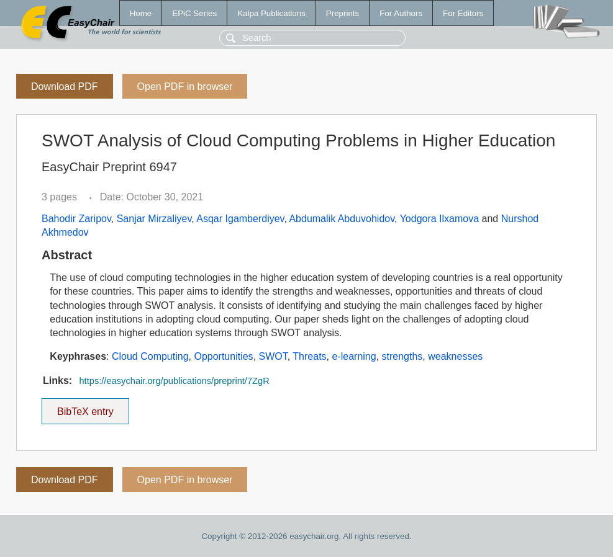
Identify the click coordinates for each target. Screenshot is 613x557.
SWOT (273, 356)
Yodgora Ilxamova (439, 218)
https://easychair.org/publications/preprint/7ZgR (174, 381)
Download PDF (64, 86)
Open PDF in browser (185, 86)
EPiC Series (194, 13)
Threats (309, 356)
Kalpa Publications (271, 13)
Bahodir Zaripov (76, 218)
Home (141, 13)
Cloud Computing (150, 356)
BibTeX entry (85, 407)
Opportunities (223, 356)
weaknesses (455, 356)
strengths (402, 356)
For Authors (400, 13)
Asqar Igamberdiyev (240, 218)
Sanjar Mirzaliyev (154, 218)
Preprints (342, 13)
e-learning (354, 356)
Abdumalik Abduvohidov (341, 218)
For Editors (463, 13)
